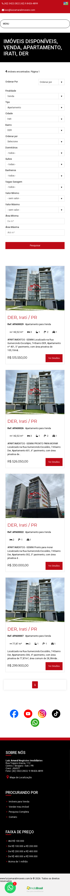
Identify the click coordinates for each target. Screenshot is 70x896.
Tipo (7, 102)
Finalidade (10, 91)
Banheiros (10, 170)
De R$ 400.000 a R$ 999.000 (22, 856)
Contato (12, 817)
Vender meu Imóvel (18, 807)
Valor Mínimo (12, 193)
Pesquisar (35, 245)
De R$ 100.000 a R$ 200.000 (22, 846)
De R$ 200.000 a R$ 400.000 (22, 851)
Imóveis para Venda (18, 801)
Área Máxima (12, 227)
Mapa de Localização (19, 777)
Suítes (8, 159)
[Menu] (35, 24)
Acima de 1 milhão (17, 861)
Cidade (9, 113)
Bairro (8, 125)
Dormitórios (11, 147)
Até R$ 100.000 (15, 841)
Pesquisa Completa (18, 812)
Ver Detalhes (54, 358)
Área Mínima (11, 216)
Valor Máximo (12, 204)
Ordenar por (11, 136)
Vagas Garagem (13, 182)
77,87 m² (16, 643)
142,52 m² (16, 332)
